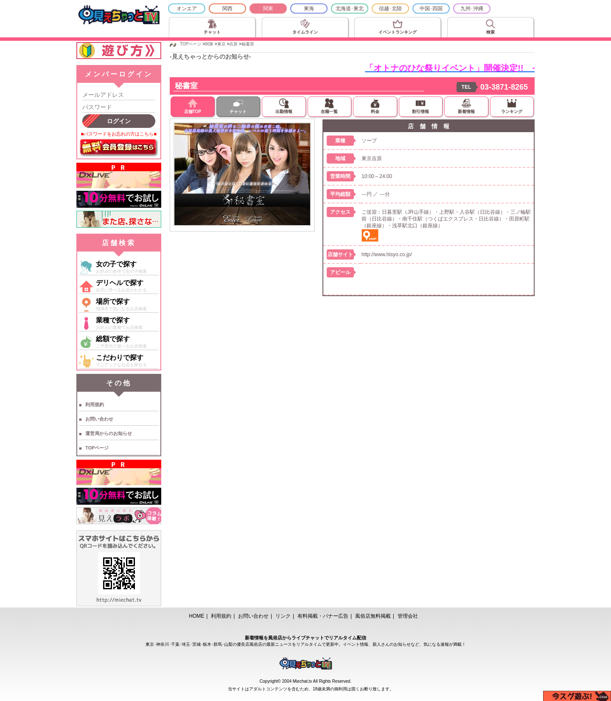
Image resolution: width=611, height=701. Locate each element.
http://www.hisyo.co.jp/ (387, 254)
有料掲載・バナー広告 (322, 616)
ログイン (119, 121)
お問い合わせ (99, 418)
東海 (309, 8)
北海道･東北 (350, 8)
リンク (283, 616)
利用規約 (94, 404)
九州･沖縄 (471, 8)
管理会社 (408, 616)
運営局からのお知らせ (108, 433)
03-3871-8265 (504, 87)
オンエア (187, 8)
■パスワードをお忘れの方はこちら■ (119, 133)
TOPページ (97, 447)
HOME (196, 616)
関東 (268, 8)
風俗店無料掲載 (373, 616)
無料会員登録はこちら (119, 148)
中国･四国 (431, 8)
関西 (227, 8)
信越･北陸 (390, 8)
